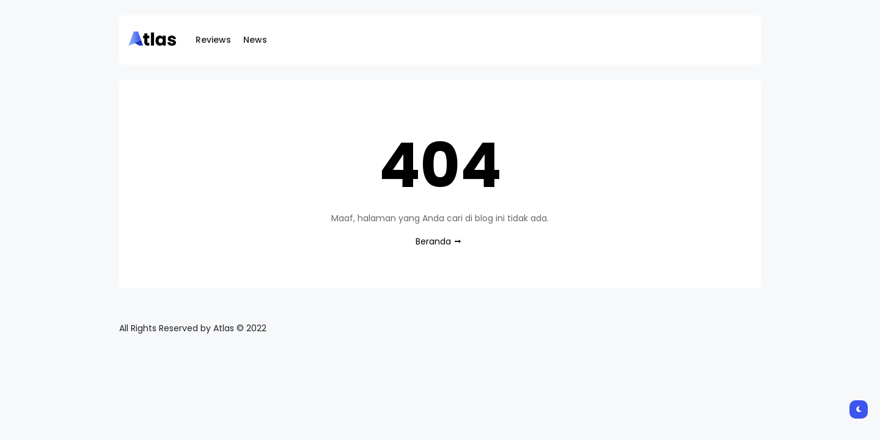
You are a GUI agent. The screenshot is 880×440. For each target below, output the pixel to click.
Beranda (433, 241)
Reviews (213, 40)
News (255, 40)
